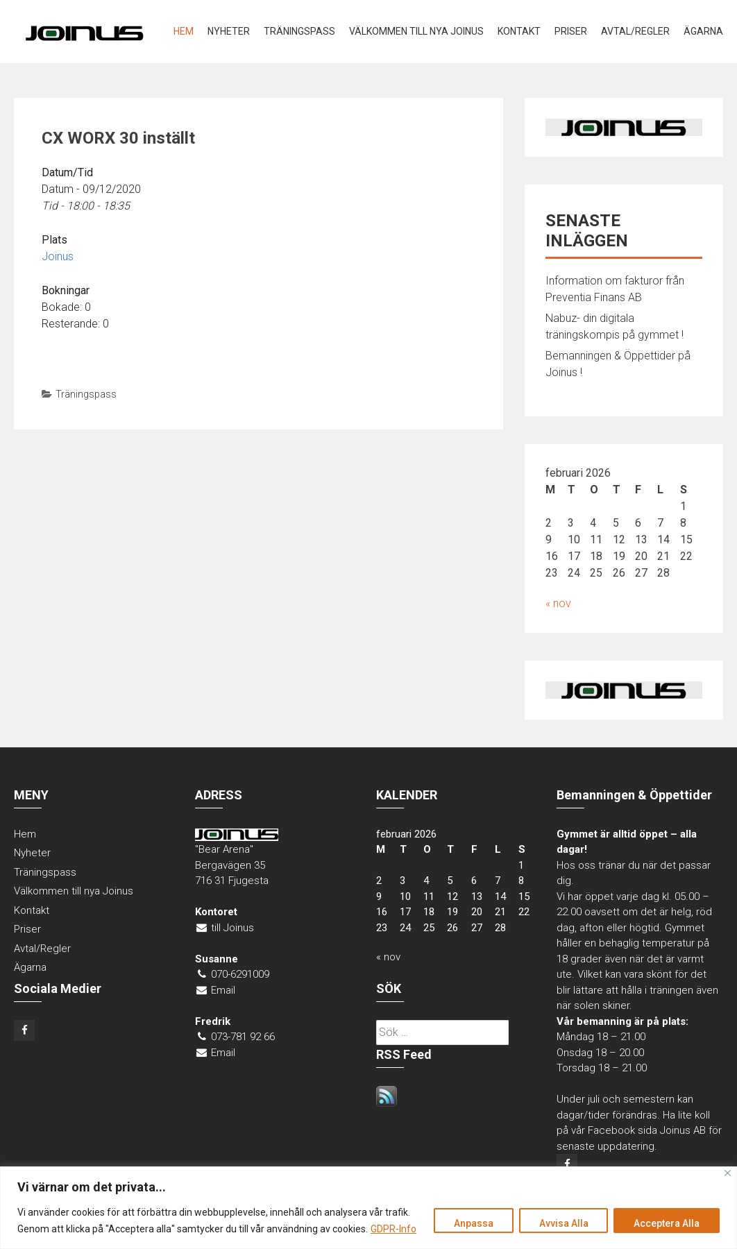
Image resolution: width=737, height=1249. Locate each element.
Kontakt (519, 31)
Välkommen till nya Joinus (416, 31)
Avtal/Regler (635, 31)
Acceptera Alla (667, 1223)
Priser (570, 31)
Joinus (58, 256)
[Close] (728, 1173)
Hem (183, 31)
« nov (558, 603)
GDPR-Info (393, 1228)
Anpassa (473, 1223)
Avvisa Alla (563, 1223)
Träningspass (299, 31)
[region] (368, 1207)
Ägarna (703, 31)
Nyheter (228, 31)
